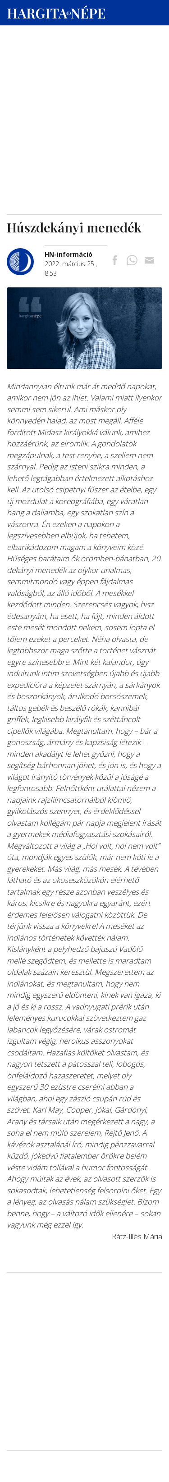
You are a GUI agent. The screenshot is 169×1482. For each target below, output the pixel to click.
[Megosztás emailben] (149, 261)
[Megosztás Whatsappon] (132, 261)
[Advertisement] (84, 86)
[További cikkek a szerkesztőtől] (26, 253)
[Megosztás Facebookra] (115, 261)
